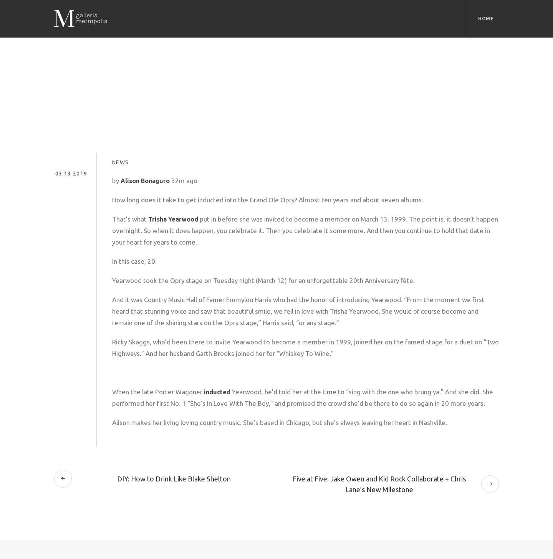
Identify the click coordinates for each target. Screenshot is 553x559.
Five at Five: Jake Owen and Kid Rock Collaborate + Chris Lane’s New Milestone (379, 484)
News (120, 162)
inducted (217, 392)
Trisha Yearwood (173, 219)
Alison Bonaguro (145, 180)
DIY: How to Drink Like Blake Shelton (174, 479)
